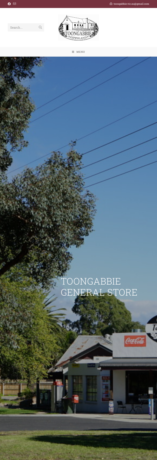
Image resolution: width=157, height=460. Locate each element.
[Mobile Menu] (78, 51)
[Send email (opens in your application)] (14, 4)
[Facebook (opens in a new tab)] (10, 4)
